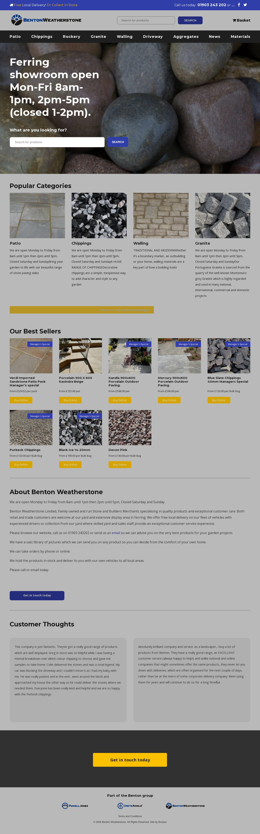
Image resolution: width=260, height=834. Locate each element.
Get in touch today (130, 764)
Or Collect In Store (62, 5)
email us (226, 5)
